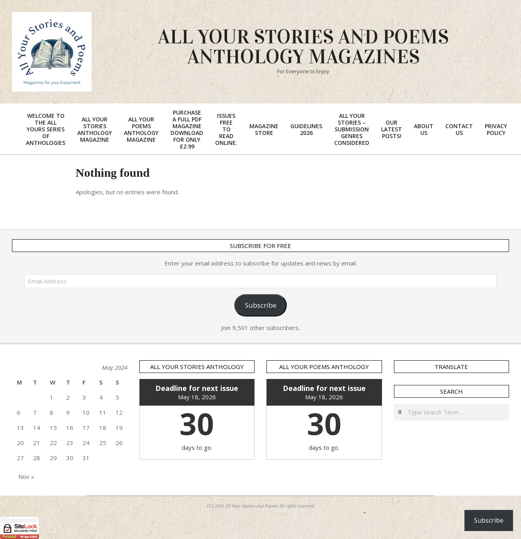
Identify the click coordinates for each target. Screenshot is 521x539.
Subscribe (260, 305)
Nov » (26, 476)
